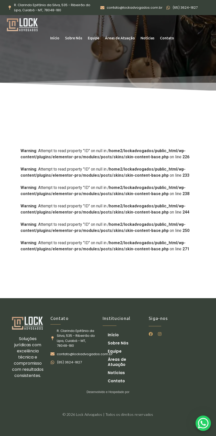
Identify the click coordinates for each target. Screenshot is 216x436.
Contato (167, 38)
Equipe (93, 38)
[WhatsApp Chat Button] (203, 423)
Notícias (147, 38)
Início (54, 38)
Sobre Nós (73, 38)
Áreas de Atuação (120, 38)
